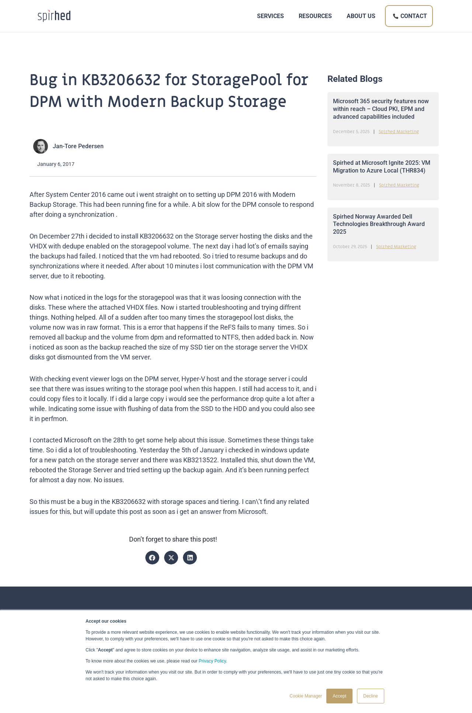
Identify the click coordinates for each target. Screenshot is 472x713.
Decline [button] (370, 696)
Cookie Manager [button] (305, 696)
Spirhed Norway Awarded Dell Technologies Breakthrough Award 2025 (379, 224)
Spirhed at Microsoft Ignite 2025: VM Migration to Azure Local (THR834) (381, 166)
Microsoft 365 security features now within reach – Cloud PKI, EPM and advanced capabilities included (381, 109)
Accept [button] (339, 696)
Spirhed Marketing (399, 132)
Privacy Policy (212, 661)
